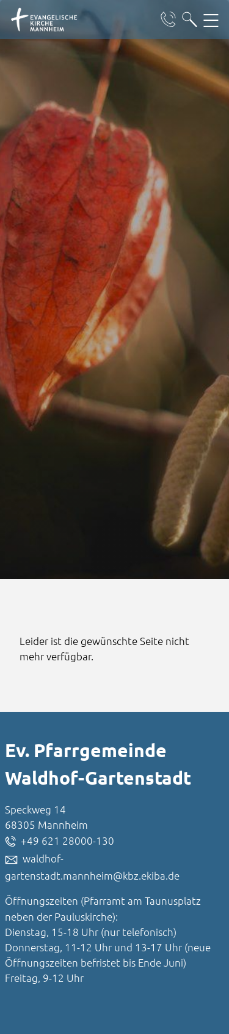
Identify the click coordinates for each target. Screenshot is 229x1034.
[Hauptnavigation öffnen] (211, 20)
